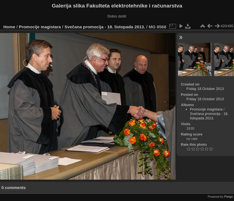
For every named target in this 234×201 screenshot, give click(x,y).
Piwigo (228, 196)
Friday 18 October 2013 (205, 89)
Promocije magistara (40, 26)
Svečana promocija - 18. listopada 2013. (104, 26)
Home (9, 26)
